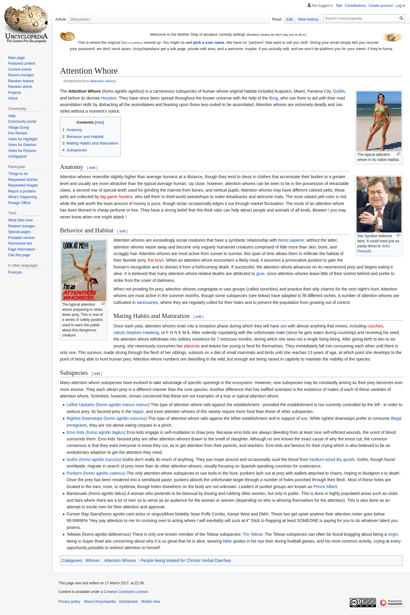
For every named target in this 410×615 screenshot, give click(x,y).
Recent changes (21, 75)
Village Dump (18, 127)
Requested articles (23, 180)
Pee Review (17, 133)
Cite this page (19, 255)
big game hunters (116, 196)
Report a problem (22, 191)
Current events (20, 69)
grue (260, 273)
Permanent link (20, 243)
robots (119, 332)
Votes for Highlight (22, 139)
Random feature (21, 81)
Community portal (22, 121)
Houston (109, 98)
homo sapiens (291, 240)
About (12, 98)
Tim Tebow (252, 534)
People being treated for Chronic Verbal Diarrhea (186, 560)
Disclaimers (128, 602)
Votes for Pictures (22, 151)
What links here (20, 220)
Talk (339, 6)
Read (276, 19)
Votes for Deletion (22, 145)
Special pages (19, 232)
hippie (137, 411)
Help (12, 116)
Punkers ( (96, 473)
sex (283, 326)
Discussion (80, 19)
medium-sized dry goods (332, 459)
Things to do (18, 174)
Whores (92, 560)
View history (308, 19)
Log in (400, 6)
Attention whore (102, 81)
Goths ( (93, 459)
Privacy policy (69, 602)
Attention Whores (120, 560)
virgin (393, 534)
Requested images (23, 185)
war (304, 418)
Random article (20, 87)
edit (92, 167)
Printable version (21, 238)
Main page (16, 58)
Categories (72, 560)
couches (375, 326)
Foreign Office (19, 203)
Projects (14, 93)
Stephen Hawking (142, 332)
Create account (381, 6)
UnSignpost (17, 156)
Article (60, 19)
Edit (289, 19)
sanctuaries (147, 302)
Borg (273, 98)
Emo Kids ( (96, 432)
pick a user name (209, 42)
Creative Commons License (126, 592)
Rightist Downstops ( (106, 418)
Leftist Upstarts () (108, 404)
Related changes (21, 226)
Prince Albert (325, 486)
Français (15, 272)
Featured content (21, 63)
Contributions (355, 6)
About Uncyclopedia (100, 602)
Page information (21, 249)
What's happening (22, 197)
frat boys (156, 260)
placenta (191, 346)
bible (227, 541)
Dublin (339, 91)
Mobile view (150, 602)
